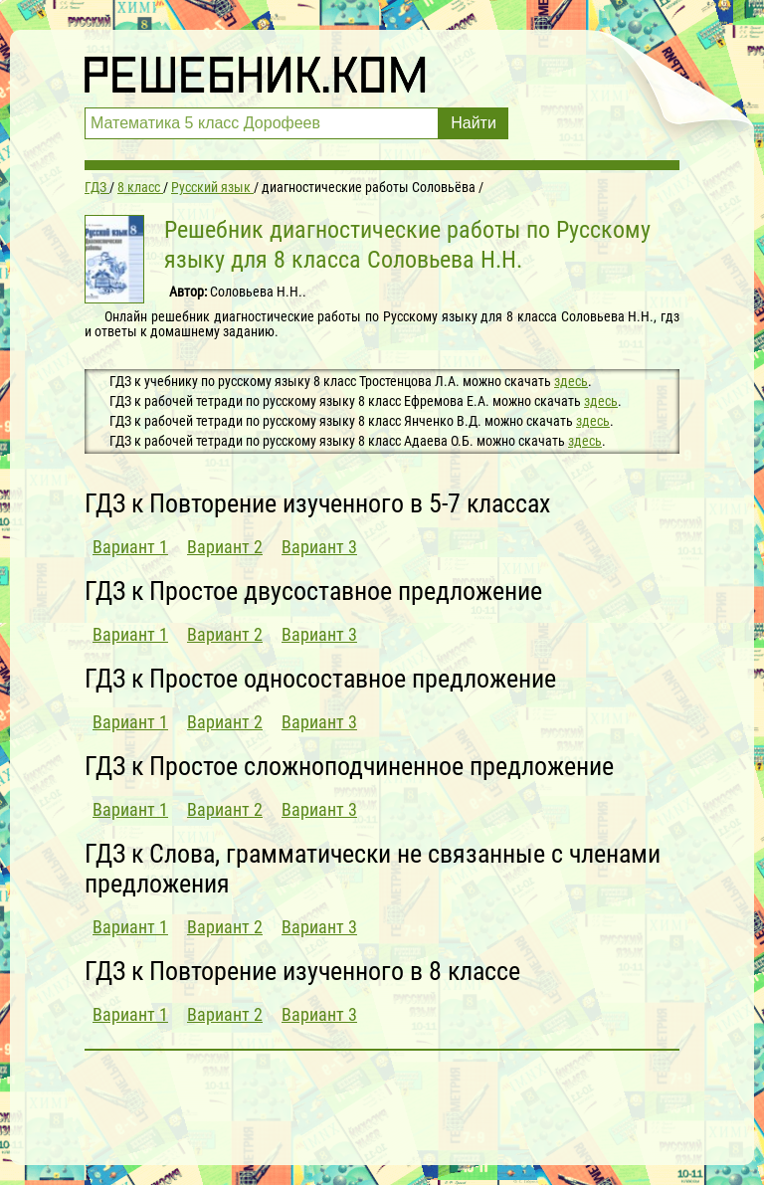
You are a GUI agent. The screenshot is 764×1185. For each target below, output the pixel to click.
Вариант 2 (225, 546)
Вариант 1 (130, 546)
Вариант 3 (319, 546)
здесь (571, 381)
